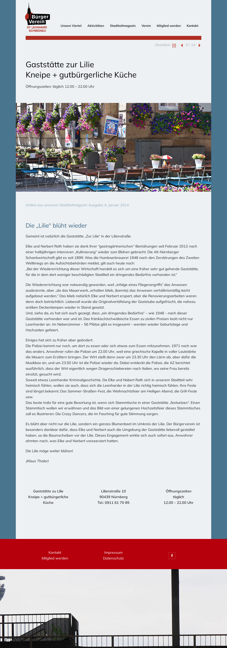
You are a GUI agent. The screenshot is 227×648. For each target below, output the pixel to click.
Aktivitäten (95, 26)
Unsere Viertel (71, 26)
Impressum (113, 552)
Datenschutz (113, 558)
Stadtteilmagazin (123, 26)
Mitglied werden (169, 26)
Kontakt (192, 26)
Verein (146, 26)
